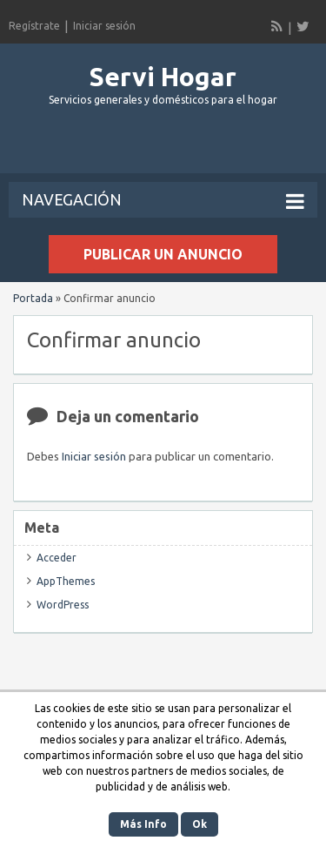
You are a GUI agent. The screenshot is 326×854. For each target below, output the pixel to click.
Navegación (163, 201)
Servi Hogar (163, 76)
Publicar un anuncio (163, 254)
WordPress (63, 604)
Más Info (143, 824)
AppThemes (66, 581)
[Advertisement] (167, 147)
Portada (33, 298)
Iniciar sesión (104, 25)
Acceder (57, 557)
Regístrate (34, 25)
